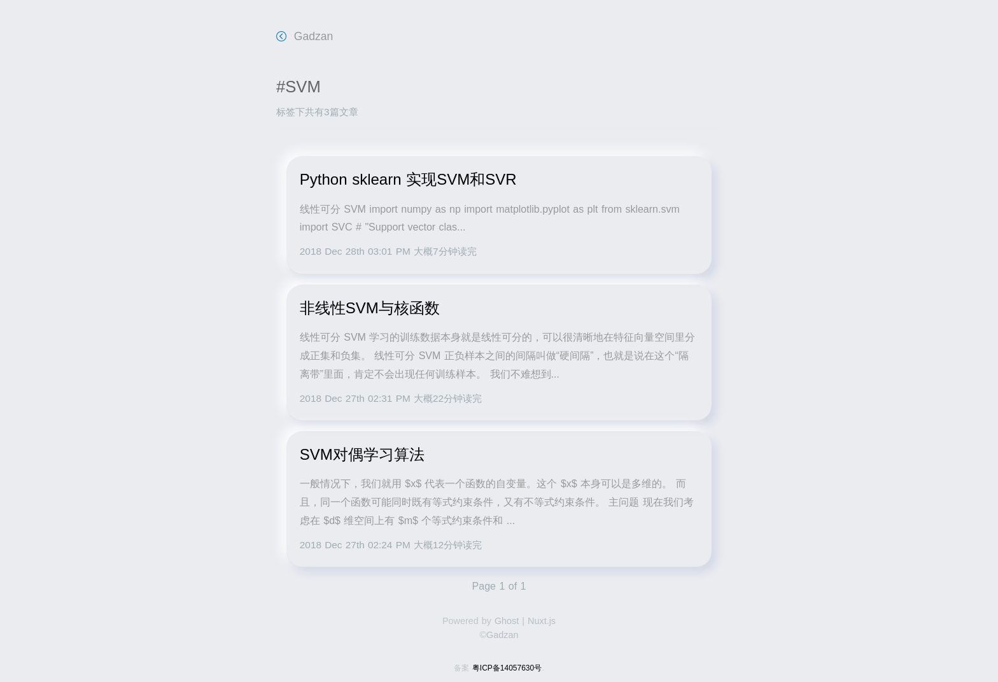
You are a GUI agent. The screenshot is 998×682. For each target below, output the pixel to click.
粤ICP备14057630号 (507, 668)
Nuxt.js (542, 621)
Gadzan (304, 36)
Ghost (507, 621)
